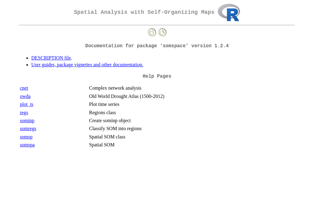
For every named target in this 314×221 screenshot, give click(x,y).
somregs (28, 128)
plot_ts (26, 104)
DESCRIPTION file (51, 57)
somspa (27, 144)
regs (24, 112)
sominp (27, 120)
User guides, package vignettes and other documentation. (87, 64)
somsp (26, 136)
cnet (24, 88)
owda (25, 96)
